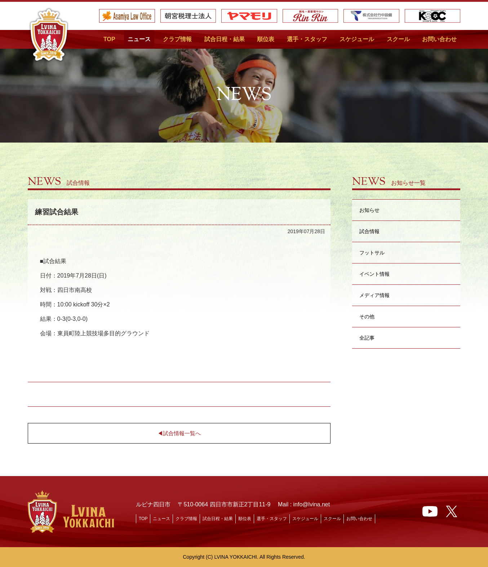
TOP (109, 39)
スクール (398, 39)
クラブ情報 (177, 39)
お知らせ (369, 210)
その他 (366, 316)
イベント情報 (374, 274)
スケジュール (357, 39)
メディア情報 (374, 295)
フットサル (372, 252)
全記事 (366, 338)
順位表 (265, 39)
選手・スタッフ (307, 39)
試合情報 (369, 231)
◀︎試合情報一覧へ (179, 433)
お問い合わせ (439, 39)
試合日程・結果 (224, 39)
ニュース (139, 39)
